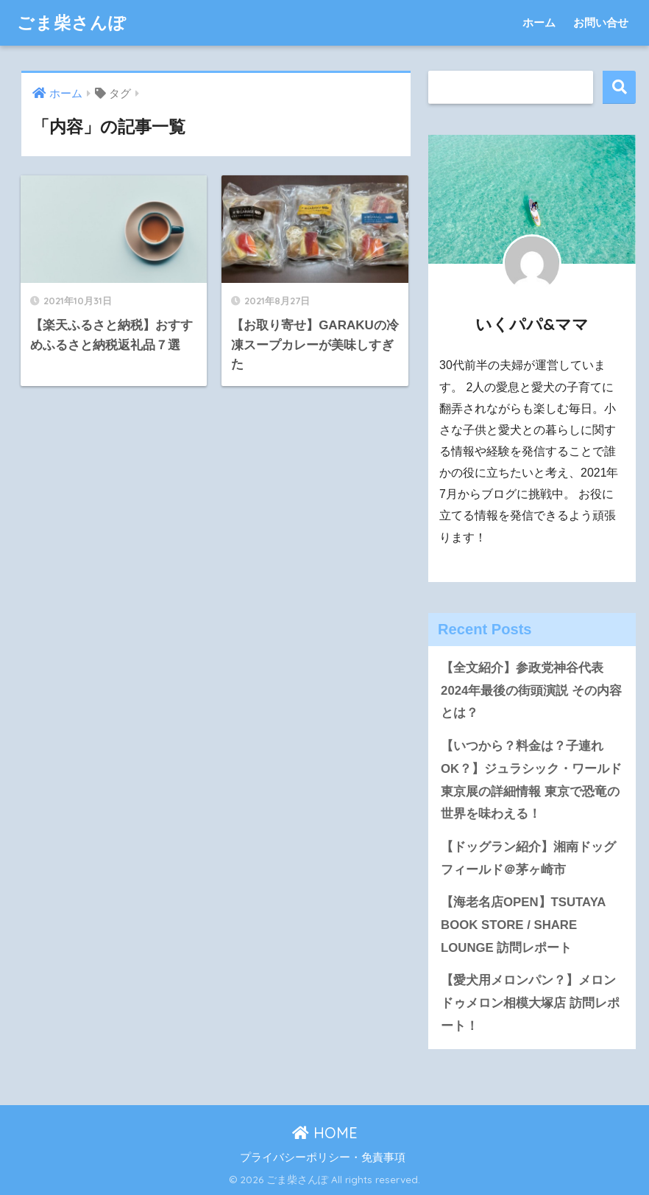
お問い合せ (600, 22)
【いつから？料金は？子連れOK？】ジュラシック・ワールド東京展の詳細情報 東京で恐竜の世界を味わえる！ (531, 780)
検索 (619, 87)
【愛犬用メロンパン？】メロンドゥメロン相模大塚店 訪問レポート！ (530, 1002)
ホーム (539, 22)
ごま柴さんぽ (72, 22)
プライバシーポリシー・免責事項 (322, 1157)
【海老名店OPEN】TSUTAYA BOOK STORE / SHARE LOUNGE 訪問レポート (523, 924)
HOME (325, 1133)
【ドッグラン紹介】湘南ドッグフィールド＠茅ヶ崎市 (528, 858)
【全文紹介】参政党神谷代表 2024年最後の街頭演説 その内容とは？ (531, 690)
